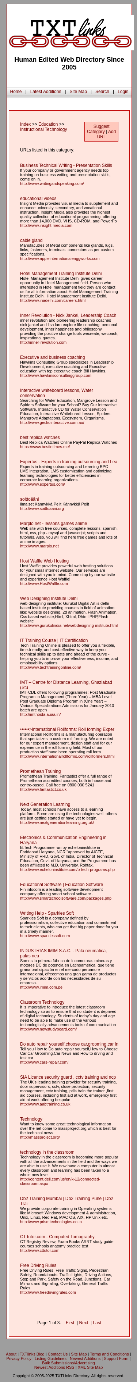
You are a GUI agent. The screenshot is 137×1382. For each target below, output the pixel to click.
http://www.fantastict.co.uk (43, 789)
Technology (31, 1119)
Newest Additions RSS (54, 1367)
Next (83, 1322)
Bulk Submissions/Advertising (68, 1363)
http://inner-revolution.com (43, 342)
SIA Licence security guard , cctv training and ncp (68, 1077)
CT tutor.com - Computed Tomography (57, 1236)
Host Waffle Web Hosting (44, 561)
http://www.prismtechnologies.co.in (51, 1221)
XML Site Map (90, 1367)
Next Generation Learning (45, 804)
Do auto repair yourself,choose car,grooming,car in (69, 1044)
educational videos (38, 198)
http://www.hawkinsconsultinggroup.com (55, 375)
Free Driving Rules (38, 1265)
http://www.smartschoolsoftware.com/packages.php (65, 898)
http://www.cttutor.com (40, 1250)
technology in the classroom (47, 1152)
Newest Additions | (87, 1358)
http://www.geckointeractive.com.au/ (52, 422)
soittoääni (29, 499)
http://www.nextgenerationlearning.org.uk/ (57, 822)
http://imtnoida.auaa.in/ (40, 714)
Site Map (78, 91)
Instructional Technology (43, 129)
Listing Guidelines (50, 1358)
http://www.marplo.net (39, 546)
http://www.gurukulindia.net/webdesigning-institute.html (69, 625)
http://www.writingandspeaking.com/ (52, 183)
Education (48, 124)
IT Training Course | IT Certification (54, 640)
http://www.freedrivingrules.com (48, 1292)
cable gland (31, 240)
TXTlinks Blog (32, 1354)
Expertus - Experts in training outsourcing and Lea (68, 461)
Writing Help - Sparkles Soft (47, 913)
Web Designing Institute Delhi (48, 598)
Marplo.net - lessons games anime (53, 523)
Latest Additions (45, 91)
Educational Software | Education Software (61, 884)
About (11, 1354)
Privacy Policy (19, 1358)
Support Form (116, 1358)
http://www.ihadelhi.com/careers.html (52, 300)
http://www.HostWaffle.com (44, 583)
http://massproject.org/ (40, 1137)
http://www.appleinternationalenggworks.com (60, 258)
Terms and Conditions (109, 1354)
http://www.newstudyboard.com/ (48, 1029)
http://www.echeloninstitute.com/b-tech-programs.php (67, 869)
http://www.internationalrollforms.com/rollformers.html (67, 756)
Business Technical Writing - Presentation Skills (66, 165)
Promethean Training (40, 771)
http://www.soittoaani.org (42, 508)
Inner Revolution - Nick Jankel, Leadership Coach (68, 315)
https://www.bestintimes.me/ (45, 446)
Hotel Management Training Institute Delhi (61, 273)
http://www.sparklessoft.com (45, 935)
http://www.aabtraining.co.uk (45, 1104)
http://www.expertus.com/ (42, 484)
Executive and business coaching (52, 357)
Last (97, 1322)
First (70, 1322)
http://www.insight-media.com (46, 225)
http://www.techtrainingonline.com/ (50, 667)
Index (25, 124)
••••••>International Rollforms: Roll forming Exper (67, 729)
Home (16, 91)
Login (123, 91)
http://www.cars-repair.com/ (44, 1062)
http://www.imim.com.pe (41, 987)
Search (102, 91)
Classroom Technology (42, 1002)
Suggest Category (98, 129)
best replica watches (40, 437)
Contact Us (58, 1354)
